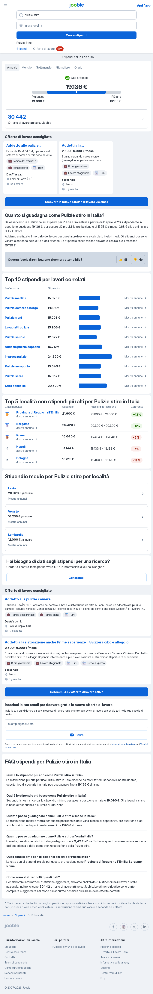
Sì (123, 259)
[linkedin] (144, 927)
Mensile (27, 67)
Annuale (12, 67)
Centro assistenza (15, 952)
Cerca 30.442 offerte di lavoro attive (76, 692)
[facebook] (113, 927)
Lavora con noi (13, 978)
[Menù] (5, 5)
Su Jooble (10, 946)
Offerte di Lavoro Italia (114, 952)
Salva (76, 735)
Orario (78, 67)
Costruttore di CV (111, 973)
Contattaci (76, 578)
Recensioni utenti (15, 973)
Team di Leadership (15, 962)
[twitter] (134, 927)
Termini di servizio (110, 957)
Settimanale (44, 67)
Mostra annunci (135, 298)
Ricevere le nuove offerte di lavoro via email (76, 202)
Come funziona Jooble (17, 967)
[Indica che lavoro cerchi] (76, 14)
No (138, 259)
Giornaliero (63, 67)
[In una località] (76, 25)
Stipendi (105, 967)
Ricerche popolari (110, 946)
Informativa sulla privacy (124, 744)
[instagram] (124, 927)
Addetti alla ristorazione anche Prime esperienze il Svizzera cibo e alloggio (77, 145)
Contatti (9, 957)
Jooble (26, 987)
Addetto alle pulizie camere (22, 145)
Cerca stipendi (76, 35)
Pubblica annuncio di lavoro (68, 946)
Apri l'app (144, 5)
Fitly (103, 978)
